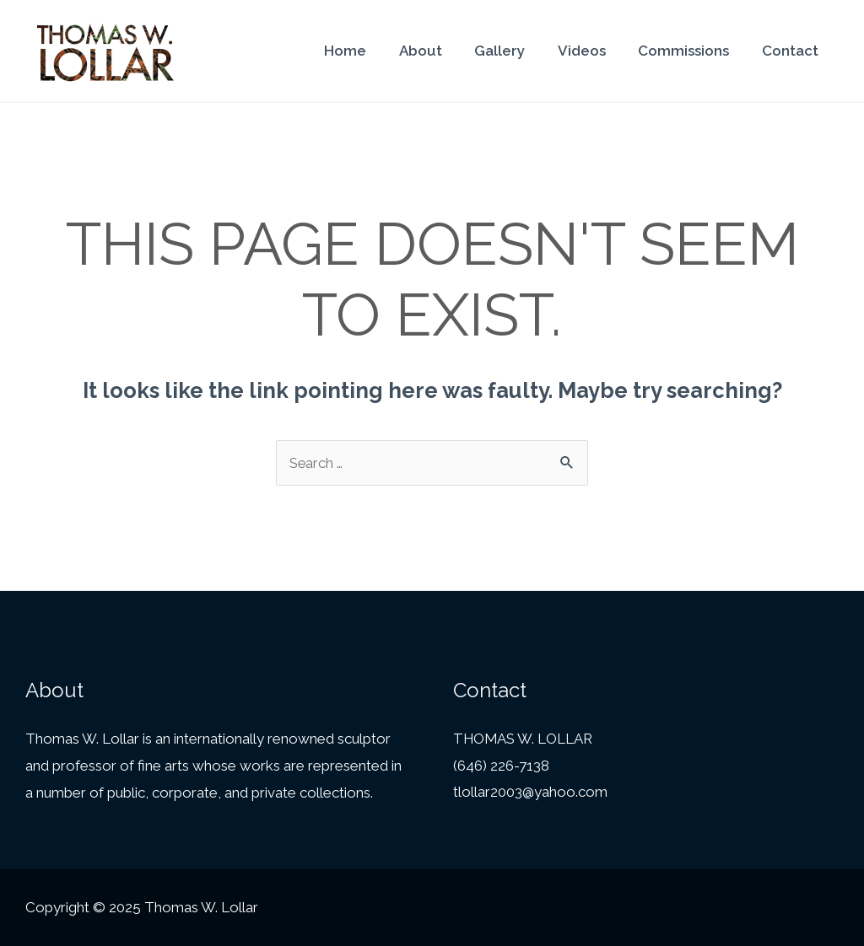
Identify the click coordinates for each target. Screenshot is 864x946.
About (437, 50)
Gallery (513, 50)
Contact (792, 50)
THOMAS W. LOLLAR (524, 738)
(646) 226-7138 (501, 765)
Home (366, 50)
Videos (591, 50)
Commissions (689, 50)
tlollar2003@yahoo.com (530, 792)
